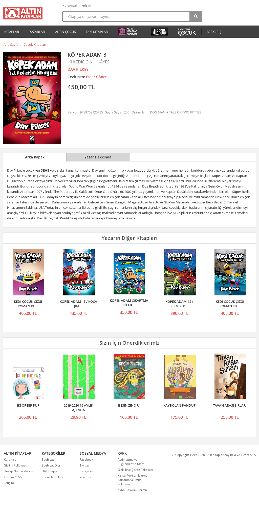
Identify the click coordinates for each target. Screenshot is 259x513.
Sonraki (250, 272)
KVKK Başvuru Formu (132, 490)
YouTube (86, 477)
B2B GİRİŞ (214, 31)
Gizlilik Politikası (15, 465)
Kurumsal (69, 5)
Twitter (85, 465)
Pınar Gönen (96, 76)
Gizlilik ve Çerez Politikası (135, 470)
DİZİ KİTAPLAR (97, 31)
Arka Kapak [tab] (35, 157)
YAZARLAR (37, 31)
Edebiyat (48, 459)
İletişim (85, 5)
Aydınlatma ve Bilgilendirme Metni (131, 461)
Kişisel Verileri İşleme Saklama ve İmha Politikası (132, 479)
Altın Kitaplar (22, 13)
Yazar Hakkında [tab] (97, 157)
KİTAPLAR (11, 31)
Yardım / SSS (13, 477)
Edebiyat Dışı (51, 465)
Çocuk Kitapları (35, 44)
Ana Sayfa (11, 44)
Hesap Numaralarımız (19, 471)
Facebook (86, 459)
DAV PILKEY (78, 69)
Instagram (87, 471)
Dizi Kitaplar (50, 471)
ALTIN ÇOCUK (65, 31)
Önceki (9, 272)
